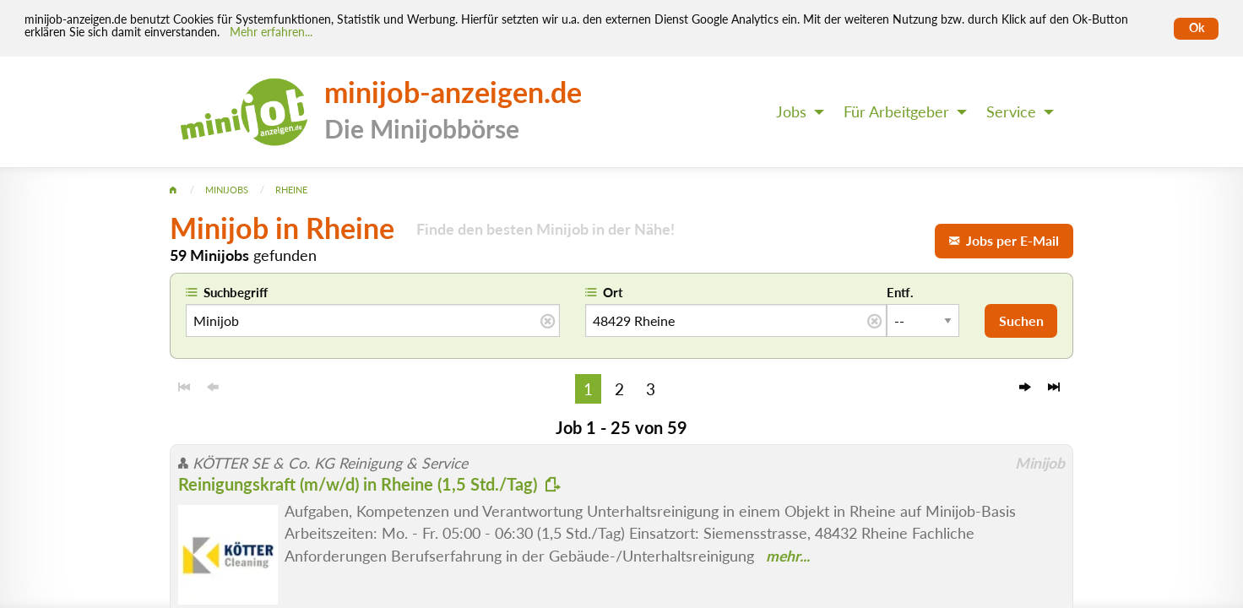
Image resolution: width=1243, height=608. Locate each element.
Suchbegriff (236, 292)
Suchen (1021, 320)
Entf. (900, 292)
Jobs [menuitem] (791, 112)
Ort (613, 292)
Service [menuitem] (1011, 112)
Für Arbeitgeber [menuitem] (896, 112)
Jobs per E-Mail (1004, 240)
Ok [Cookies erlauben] (1196, 28)
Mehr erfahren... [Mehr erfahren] (271, 32)
